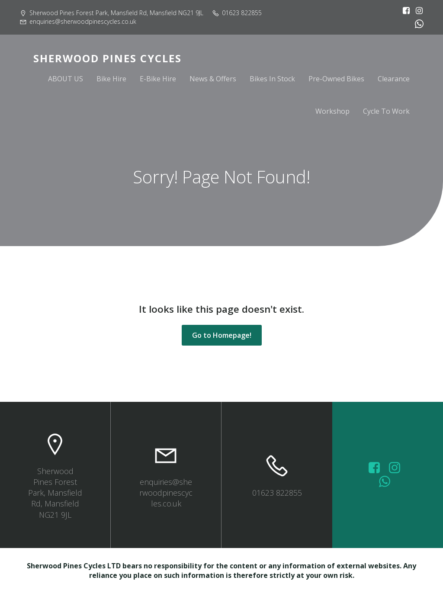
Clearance (394, 78)
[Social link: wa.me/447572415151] (388, 482)
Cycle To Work (386, 111)
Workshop (332, 111)
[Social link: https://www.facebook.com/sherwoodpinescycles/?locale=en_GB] (404, 10)
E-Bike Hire (158, 78)
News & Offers (212, 78)
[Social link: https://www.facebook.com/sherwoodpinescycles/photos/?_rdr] (377, 468)
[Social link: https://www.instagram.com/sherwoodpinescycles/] (417, 10)
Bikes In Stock (272, 78)
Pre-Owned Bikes (336, 78)
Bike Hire (111, 78)
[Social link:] (417, 23)
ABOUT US (65, 78)
